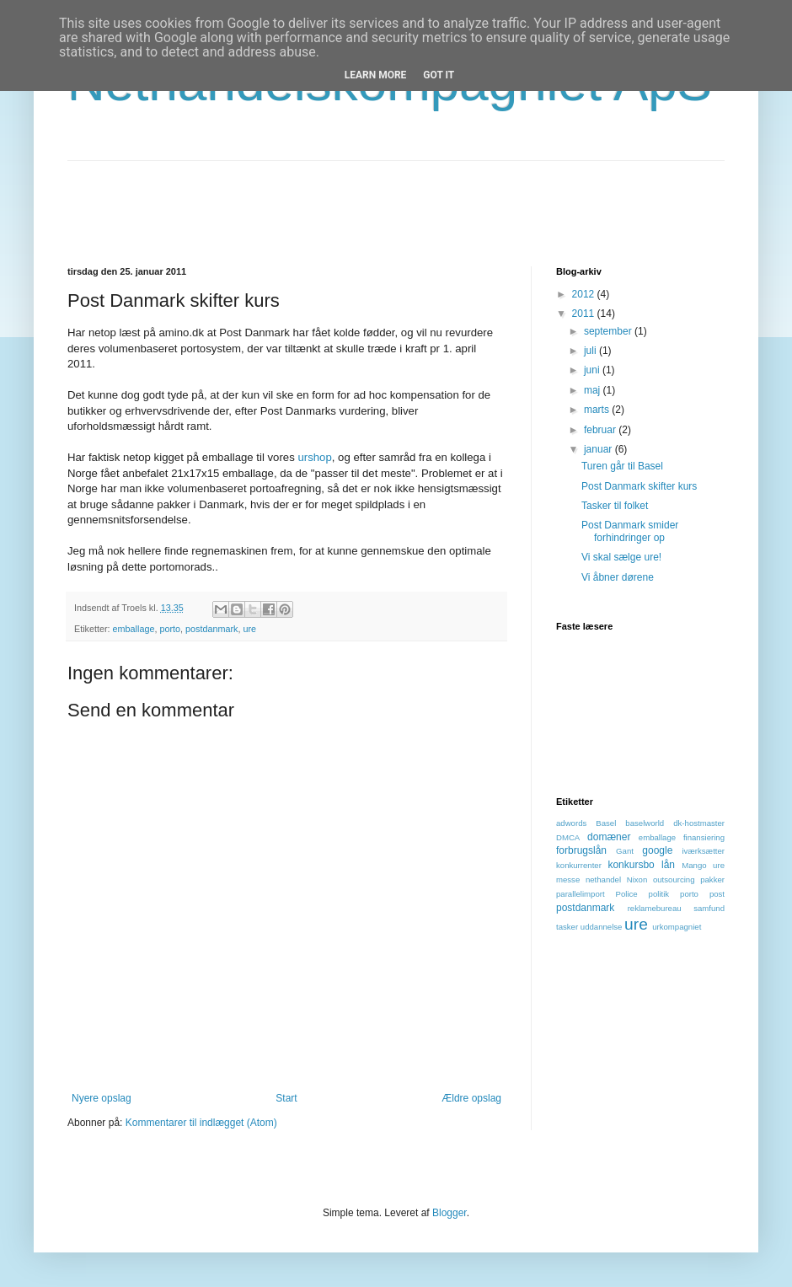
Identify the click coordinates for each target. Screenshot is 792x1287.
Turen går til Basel (622, 466)
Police (627, 893)
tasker (567, 926)
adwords (571, 823)
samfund (709, 908)
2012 (584, 294)
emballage (134, 629)
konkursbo (630, 865)
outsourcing (674, 879)
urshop (314, 457)
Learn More (376, 75)
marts (598, 410)
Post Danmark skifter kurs (639, 486)
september (609, 331)
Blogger (449, 1213)
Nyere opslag (101, 1098)
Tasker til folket (614, 506)
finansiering (704, 837)
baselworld (644, 823)
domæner (608, 837)
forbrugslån (581, 850)
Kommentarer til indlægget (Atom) (201, 1123)
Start (286, 1098)
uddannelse (602, 926)
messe (568, 879)
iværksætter (703, 850)
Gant (625, 850)
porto (169, 629)
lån (668, 865)
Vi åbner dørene (617, 577)
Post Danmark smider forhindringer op (629, 531)
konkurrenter (579, 865)
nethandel (603, 879)
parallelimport (580, 893)
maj (593, 390)
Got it (438, 75)
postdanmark (211, 629)
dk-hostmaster (699, 823)
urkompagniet (676, 926)
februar (601, 430)
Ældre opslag (471, 1098)
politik (659, 893)
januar (599, 449)
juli (591, 351)
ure (249, 629)
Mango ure (703, 865)
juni (593, 370)
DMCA (568, 837)
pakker (712, 879)
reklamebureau (655, 908)
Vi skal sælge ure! (621, 557)
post (717, 893)
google (657, 850)
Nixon (637, 879)
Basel (606, 823)
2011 (584, 313)
